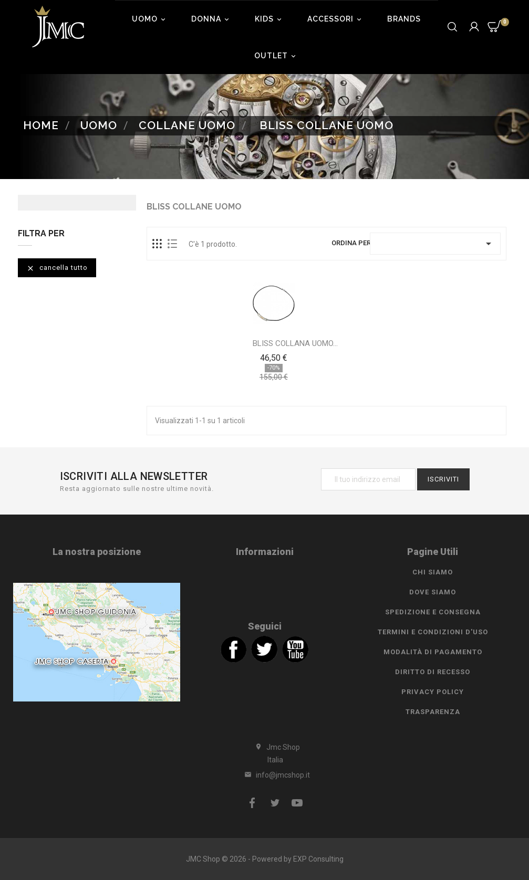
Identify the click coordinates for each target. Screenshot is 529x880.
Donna (211, 19)
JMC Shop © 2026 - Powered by (239, 859)
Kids (270, 19)
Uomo (150, 19)
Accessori (336, 19)
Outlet (276, 55)
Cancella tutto (57, 268)
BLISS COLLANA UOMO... (295, 343)
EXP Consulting (318, 859)
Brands (404, 19)
